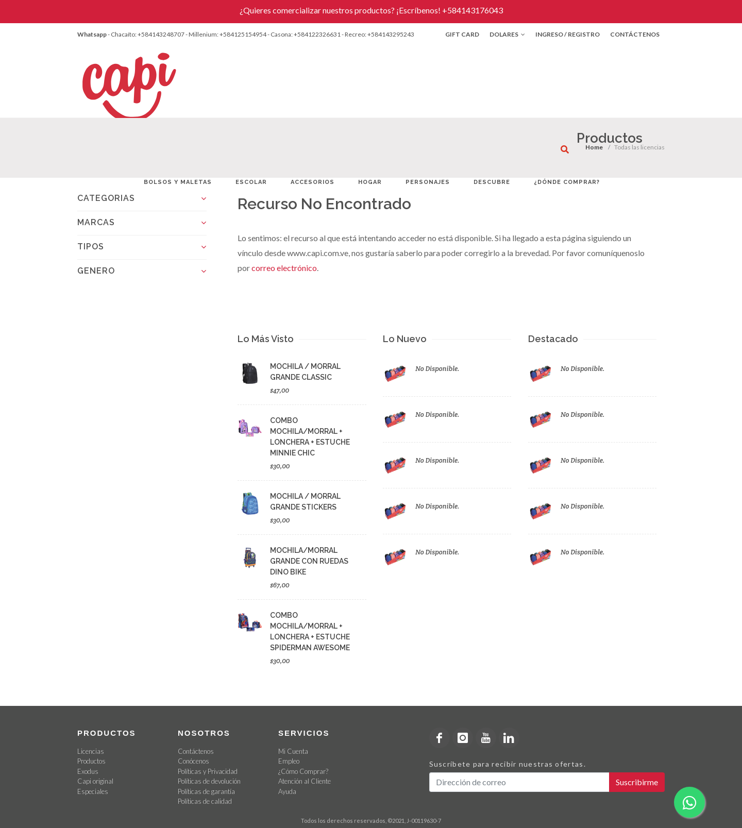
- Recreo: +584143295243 (378, 34)
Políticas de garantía (206, 791)
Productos (91, 761)
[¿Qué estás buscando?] (565, 149)
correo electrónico (284, 268)
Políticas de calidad (205, 801)
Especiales (92, 791)
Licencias (90, 751)
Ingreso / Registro (567, 34)
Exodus (87, 771)
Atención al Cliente (304, 781)
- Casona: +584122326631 (304, 34)
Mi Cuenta (293, 751)
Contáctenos (635, 34)
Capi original (95, 781)
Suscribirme (637, 782)
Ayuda (287, 791)
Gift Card (462, 34)
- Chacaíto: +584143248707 (146, 34)
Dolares (507, 34)
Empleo (288, 761)
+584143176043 (472, 10)
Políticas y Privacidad (208, 771)
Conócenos (193, 761)
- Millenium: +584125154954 (225, 34)
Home (594, 147)
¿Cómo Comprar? (303, 771)
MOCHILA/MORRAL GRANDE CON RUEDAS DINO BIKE (309, 561)
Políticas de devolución (209, 781)
